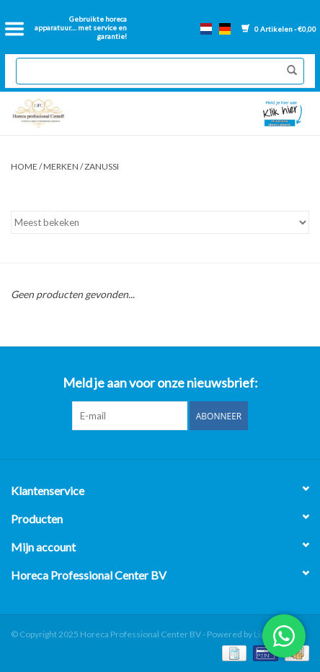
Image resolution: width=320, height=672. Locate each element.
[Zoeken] (160, 71)
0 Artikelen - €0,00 (278, 29)
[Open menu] (14, 29)
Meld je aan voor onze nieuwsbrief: (160, 382)
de (225, 29)
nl (206, 29)
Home (24, 166)
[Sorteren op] (160, 222)
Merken (61, 166)
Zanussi (101, 166)
